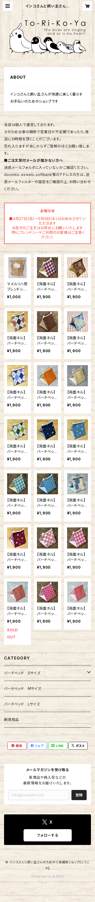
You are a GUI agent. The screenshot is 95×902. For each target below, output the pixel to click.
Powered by (47, 876)
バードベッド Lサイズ (22, 704)
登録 (79, 795)
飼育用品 (11, 719)
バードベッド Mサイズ (22, 688)
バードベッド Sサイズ (22, 673)
